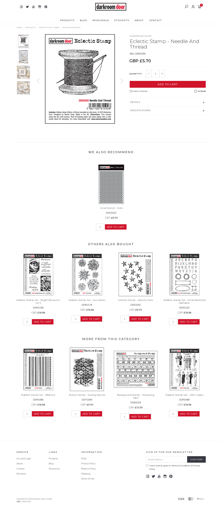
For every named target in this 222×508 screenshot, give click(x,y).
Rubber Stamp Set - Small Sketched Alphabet (184, 304)
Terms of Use (87, 478)
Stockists (121, 20)
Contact (155, 20)
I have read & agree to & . (173, 467)
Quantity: (135, 74)
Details (135, 102)
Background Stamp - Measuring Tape (135, 399)
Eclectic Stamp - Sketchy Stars (135, 303)
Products (67, 20)
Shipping (85, 473)
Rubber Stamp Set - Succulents (87, 303)
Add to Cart (168, 84)
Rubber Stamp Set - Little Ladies (184, 398)
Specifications (140, 110)
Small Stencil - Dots (111, 211)
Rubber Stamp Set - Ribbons (38, 398)
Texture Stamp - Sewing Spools (87, 398)
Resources (54, 468)
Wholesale (100, 20)
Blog (83, 20)
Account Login (23, 458)
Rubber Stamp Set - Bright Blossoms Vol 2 (38, 304)
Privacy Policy (88, 463)
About (139, 20)
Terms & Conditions (181, 465)
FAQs (84, 458)
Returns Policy (88, 468)
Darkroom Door (141, 36)
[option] (80, 79)
